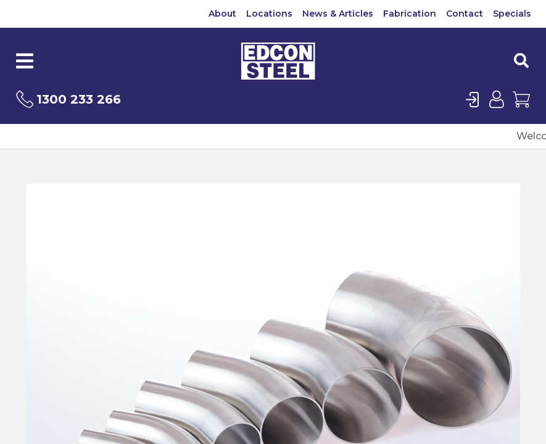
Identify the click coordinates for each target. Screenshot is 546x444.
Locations (269, 13)
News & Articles (337, 13)
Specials (512, 13)
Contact (464, 13)
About (222, 13)
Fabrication (409, 13)
